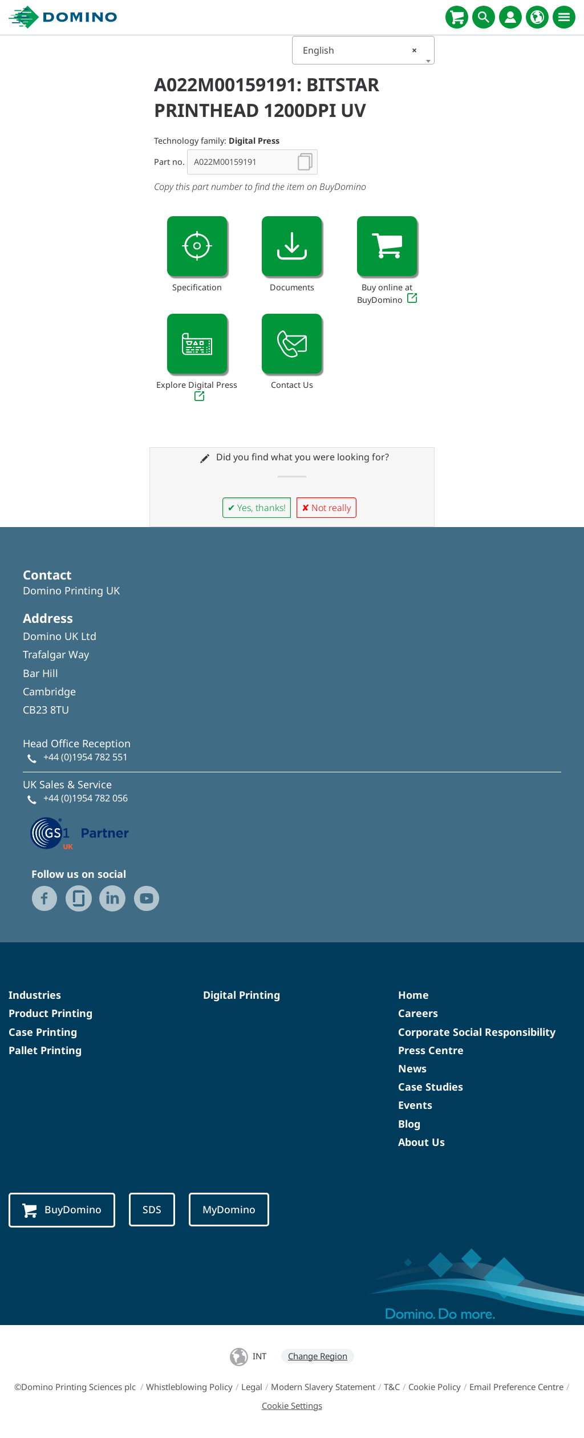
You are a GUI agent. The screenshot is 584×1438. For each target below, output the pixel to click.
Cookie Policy (434, 1386)
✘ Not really (326, 507)
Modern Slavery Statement (323, 1386)
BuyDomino (62, 1210)
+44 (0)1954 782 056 (85, 798)
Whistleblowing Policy (189, 1386)
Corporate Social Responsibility (476, 1032)
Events (415, 1105)
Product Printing (50, 1013)
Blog (409, 1124)
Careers (418, 1013)
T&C (392, 1386)
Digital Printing (241, 995)
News (412, 1068)
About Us (421, 1142)
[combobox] (363, 50)
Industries (35, 995)
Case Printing (43, 1032)
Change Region (317, 1356)
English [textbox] (360, 50)
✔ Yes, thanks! (257, 507)
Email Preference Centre (516, 1386)
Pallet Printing (45, 1050)
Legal (251, 1386)
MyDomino (229, 1209)
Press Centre (431, 1050)
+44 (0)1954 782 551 (85, 757)
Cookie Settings (292, 1405)
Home (413, 995)
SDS (152, 1209)
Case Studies (430, 1086)
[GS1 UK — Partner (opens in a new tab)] (80, 832)
